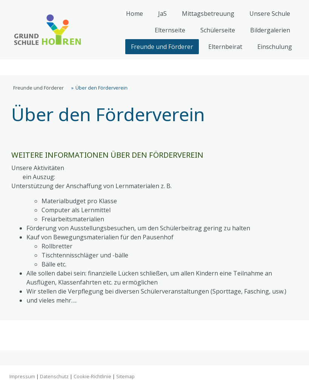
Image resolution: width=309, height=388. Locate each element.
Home (134, 13)
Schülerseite (217, 30)
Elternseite (170, 30)
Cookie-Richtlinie (92, 376)
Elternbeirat (225, 47)
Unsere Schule (269, 13)
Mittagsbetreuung (208, 13)
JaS (162, 13)
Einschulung (274, 47)
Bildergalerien (270, 30)
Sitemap (125, 376)
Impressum (22, 376)
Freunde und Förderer (162, 47)
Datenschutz (54, 376)
